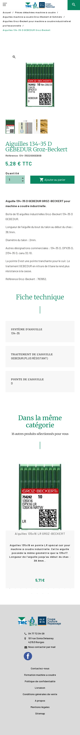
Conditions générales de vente (40, 694)
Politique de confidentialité (40, 681)
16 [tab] (48, 593)
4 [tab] (26, 588)
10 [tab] (59, 588)
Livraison (40, 687)
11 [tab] (65, 588)
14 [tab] (37, 593)
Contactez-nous (40, 668)
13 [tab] (32, 593)
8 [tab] (48, 588)
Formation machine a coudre (40, 674)
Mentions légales (40, 707)
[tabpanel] (40, 525)
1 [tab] (10, 588)
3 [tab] (21, 588)
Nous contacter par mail (41, 646)
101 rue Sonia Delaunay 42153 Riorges (41, 640)
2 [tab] (15, 588)
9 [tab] (54, 588)
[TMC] (40, 5)
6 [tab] (37, 588)
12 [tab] (70, 588)
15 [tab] (43, 593)
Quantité (12, 173)
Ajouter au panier (52, 179)
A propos (40, 700)
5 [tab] (32, 588)
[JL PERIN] (40, 619)
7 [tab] (43, 588)
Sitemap (40, 713)
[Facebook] (31, 655)
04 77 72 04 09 (36, 633)
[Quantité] (15, 179)
